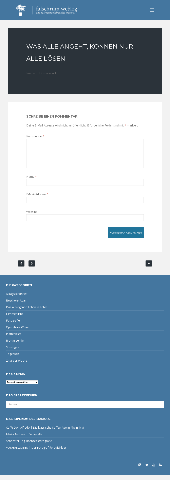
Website (31, 217)
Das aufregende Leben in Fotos (27, 312)
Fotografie (13, 325)
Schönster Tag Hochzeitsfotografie (29, 446)
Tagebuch (12, 359)
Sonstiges (12, 352)
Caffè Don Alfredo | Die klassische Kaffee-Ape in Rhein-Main (45, 432)
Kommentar (35, 136)
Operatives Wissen (18, 332)
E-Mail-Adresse (37, 199)
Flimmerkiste (14, 319)
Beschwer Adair (16, 305)
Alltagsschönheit (16, 299)
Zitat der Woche (16, 365)
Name (31, 181)
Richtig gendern (16, 345)
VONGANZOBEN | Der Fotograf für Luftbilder (36, 452)
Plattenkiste (13, 339)
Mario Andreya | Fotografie (24, 439)
